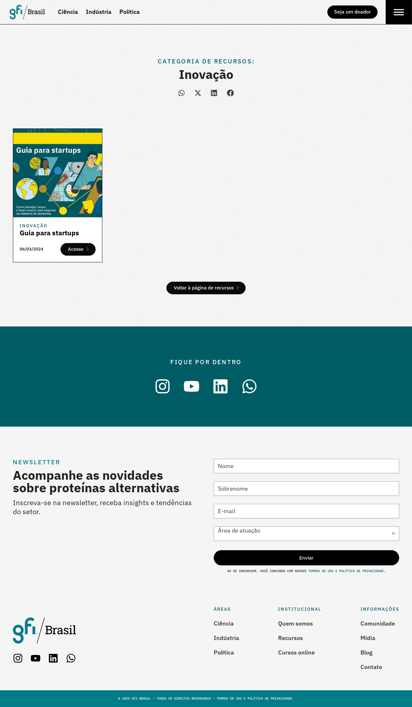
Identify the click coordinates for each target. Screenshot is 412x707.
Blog (366, 652)
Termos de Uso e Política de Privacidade (345, 571)
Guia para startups (49, 233)
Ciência (224, 623)
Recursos (290, 638)
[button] (181, 92)
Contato (371, 667)
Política (224, 652)
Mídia (367, 638)
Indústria (226, 638)
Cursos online (296, 652)
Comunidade (377, 623)
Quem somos (295, 623)
